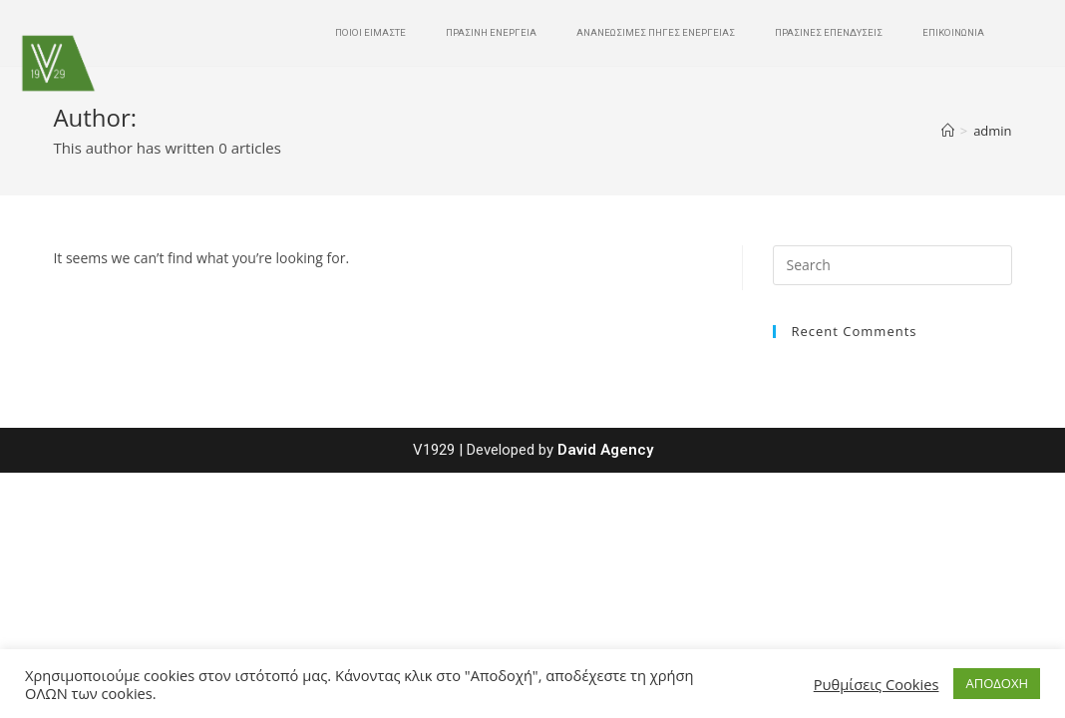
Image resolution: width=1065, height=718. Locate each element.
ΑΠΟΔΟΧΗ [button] (996, 683)
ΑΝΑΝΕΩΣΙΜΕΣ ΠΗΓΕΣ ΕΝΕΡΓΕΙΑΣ (655, 32)
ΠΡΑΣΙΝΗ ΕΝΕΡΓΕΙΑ (491, 32)
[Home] (947, 131)
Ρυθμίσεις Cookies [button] (876, 684)
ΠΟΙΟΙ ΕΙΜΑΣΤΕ (370, 32)
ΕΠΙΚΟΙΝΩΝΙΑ (953, 32)
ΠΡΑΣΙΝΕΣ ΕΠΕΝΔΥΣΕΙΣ (829, 32)
